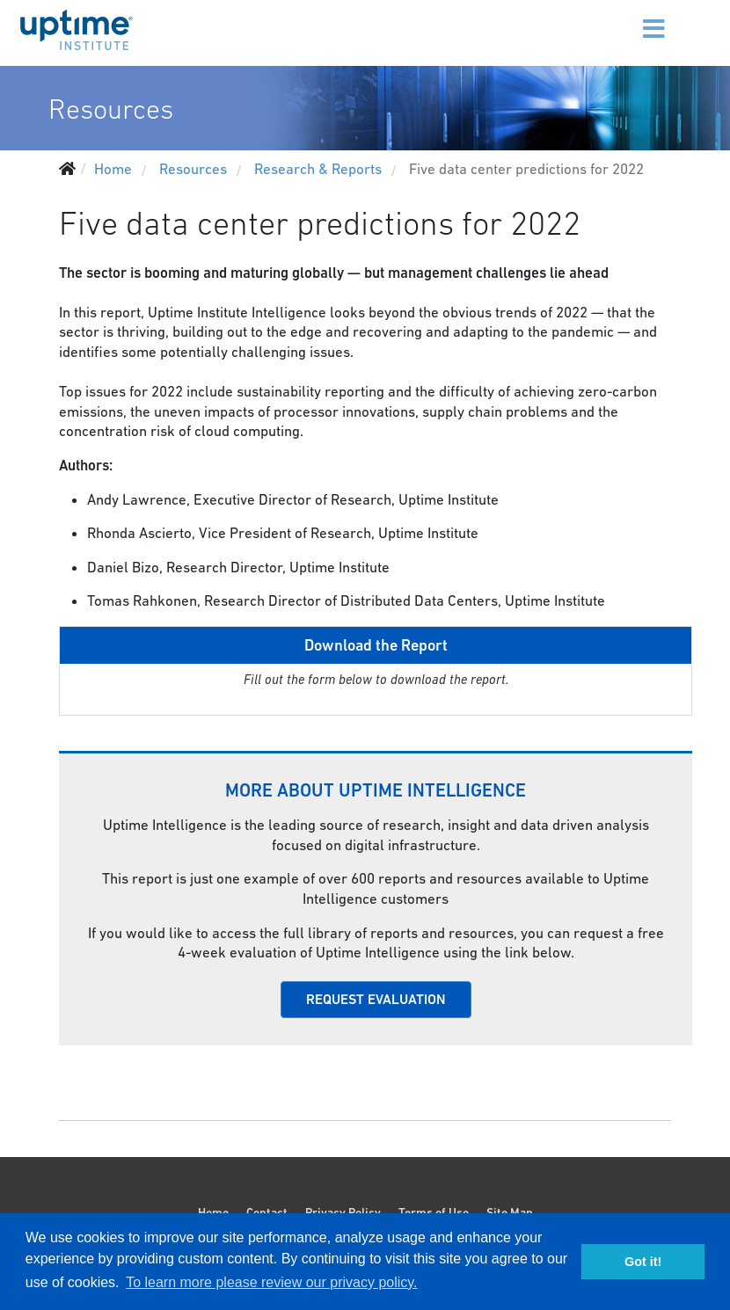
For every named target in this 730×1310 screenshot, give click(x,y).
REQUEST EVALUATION (376, 999)
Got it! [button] (642, 1262)
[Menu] (633, 17)
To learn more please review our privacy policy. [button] (271, 1282)
